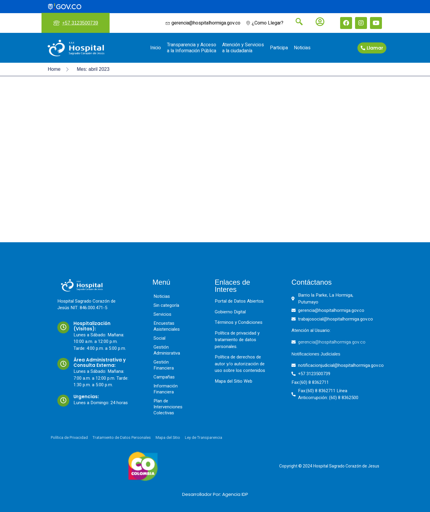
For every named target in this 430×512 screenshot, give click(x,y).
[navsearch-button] (297, 22)
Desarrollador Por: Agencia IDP (215, 494)
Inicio (155, 47)
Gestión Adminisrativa (166, 350)
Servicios (162, 314)
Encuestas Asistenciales (166, 326)
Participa (279, 47)
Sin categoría (166, 305)
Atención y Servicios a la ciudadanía (243, 47)
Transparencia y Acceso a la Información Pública (191, 47)
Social (159, 338)
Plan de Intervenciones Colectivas (167, 407)
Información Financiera (165, 389)
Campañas (164, 377)
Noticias (302, 47)
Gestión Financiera (163, 365)
